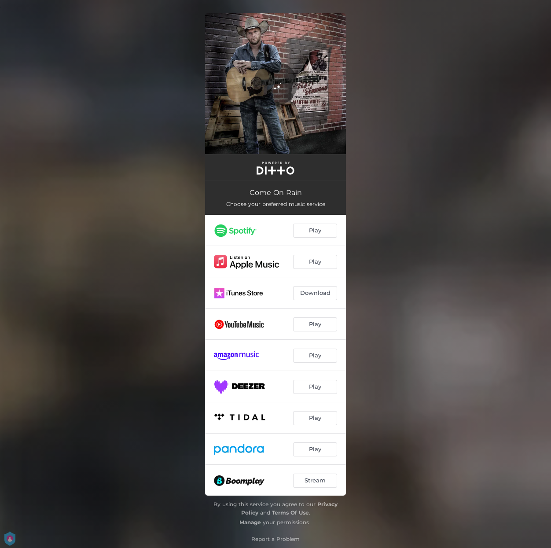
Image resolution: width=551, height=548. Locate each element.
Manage (250, 522)
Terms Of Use (290, 512)
